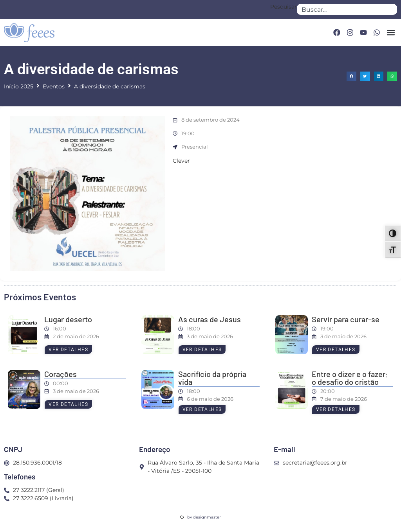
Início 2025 (18, 86)
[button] (390, 32)
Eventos (54, 86)
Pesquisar (283, 7)
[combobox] (347, 9)
